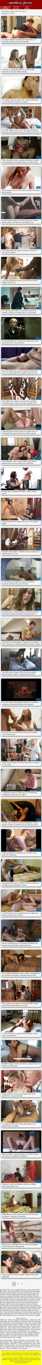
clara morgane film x (34, 1289)
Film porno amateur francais (30, 1334)
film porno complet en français (23, 1296)
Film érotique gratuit (16, 1342)
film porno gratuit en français (16, 1307)
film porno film (4, 1301)
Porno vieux (3, 1331)
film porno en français (27, 1297)
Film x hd (10, 1321)
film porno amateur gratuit (8, 1293)
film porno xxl (23, 1315)
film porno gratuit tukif (6, 1309)
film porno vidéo (5, 1315)
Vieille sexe (3, 1320)
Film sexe (33, 1326)
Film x (2, 1345)
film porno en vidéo (34, 1299)
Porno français (22, 1331)
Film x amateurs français (32, 1332)
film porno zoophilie (34, 1315)
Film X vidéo (20, 3)
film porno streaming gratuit (30, 1312)
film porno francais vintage (15, 1305)
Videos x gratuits (5, 1334)
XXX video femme (5, 1323)
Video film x (14, 1343)
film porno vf (26, 1313)
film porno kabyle (14, 1310)
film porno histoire (32, 1309)
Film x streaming (5, 1347)
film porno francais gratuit (17, 1304)
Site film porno (35, 1345)
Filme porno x (27, 1328)
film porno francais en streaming (21, 1302)
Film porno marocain (31, 1323)
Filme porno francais (25, 1343)
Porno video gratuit (6, 1337)
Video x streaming (11, 1348)
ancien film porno (5, 1289)
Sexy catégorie (27, 7)
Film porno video (24, 1326)
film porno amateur (34, 1291)
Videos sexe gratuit (14, 1320)
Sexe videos (8, 1329)
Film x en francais (19, 1340)
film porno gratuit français (34, 1307)
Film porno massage (34, 1321)
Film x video (36, 1343)
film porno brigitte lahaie (28, 1294)
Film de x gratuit (36, 1329)
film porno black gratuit (13, 1294)
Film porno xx (29, 1347)
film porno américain (23, 1293)
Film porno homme (29, 1342)
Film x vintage (16, 1337)
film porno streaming (14, 1312)
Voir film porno (16, 1334)
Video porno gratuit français (15, 1332)
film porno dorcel (15, 1297)
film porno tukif (17, 1313)
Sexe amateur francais (15, 1328)
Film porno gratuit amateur (21, 1329)
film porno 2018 (23, 1291)
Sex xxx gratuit (19, 1324)
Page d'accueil (5, 7)
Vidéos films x (25, 1320)
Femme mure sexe (30, 1324)
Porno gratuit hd (10, 1345)
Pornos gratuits (30, 1340)
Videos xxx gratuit (23, 1336)
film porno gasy (28, 1305)
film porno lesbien (26, 1310)
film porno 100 (12, 1291)
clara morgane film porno (19, 1289)
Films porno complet (18, 1347)
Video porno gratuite (20, 1321)
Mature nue (33, 1320)
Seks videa (13, 1336)
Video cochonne (13, 1326)
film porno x (14, 1315)
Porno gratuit (12, 1331)
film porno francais (26, 1301)
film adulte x (4, 1291)
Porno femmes (5, 1336)
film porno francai (15, 1301)
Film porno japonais (18, 1323)
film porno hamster (20, 1309)
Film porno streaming (22, 1345)
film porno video (36, 1313)
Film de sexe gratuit (6, 1340)
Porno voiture (34, 1336)
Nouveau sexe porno (16, 7)
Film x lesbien (23, 1348)
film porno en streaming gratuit (18, 1299)
